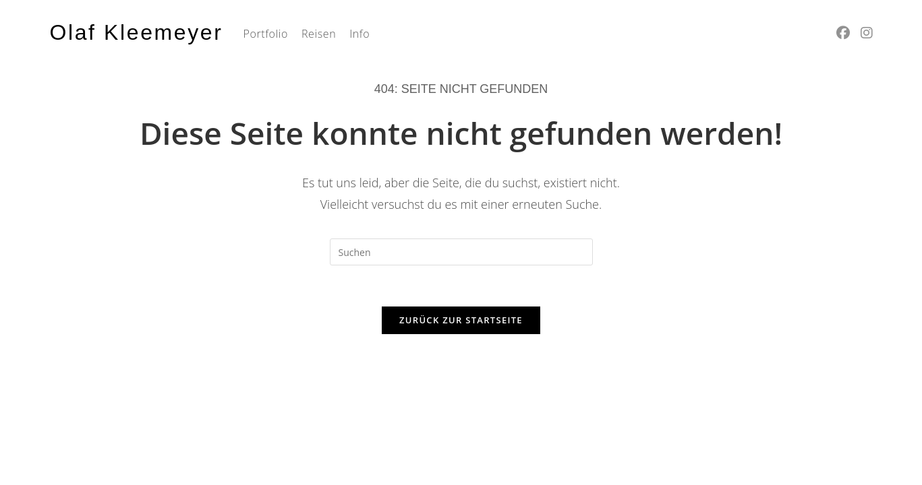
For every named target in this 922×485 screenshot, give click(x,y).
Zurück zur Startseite (461, 320)
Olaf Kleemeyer (136, 32)
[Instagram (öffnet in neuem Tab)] (866, 33)
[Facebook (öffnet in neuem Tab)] (843, 33)
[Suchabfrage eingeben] (461, 251)
